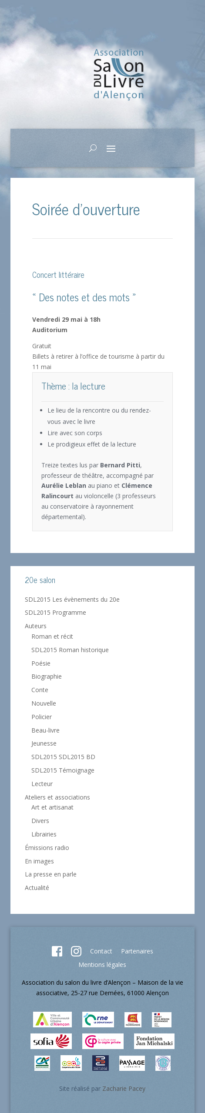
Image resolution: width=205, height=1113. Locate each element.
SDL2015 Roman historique (70, 650)
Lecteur (42, 784)
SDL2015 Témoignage (62, 770)
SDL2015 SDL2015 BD (63, 757)
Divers (40, 820)
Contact (101, 951)
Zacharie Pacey (123, 1088)
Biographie (46, 676)
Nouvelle (43, 703)
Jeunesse (44, 743)
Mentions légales (102, 964)
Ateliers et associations (57, 797)
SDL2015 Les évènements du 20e (72, 599)
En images (39, 861)
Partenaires (137, 951)
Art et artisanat (52, 807)
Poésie (40, 663)
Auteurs (36, 626)
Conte (39, 690)
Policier (41, 717)
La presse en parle (51, 874)
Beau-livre (45, 730)
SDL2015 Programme (55, 612)
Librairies (44, 834)
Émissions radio (47, 847)
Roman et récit (52, 636)
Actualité (37, 887)
